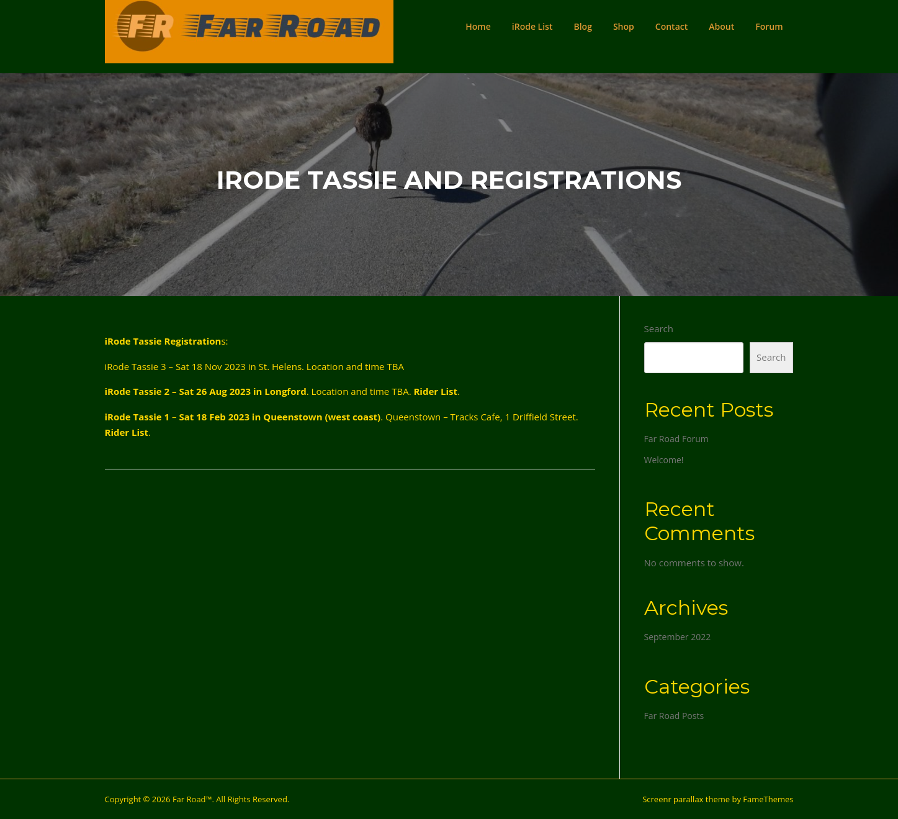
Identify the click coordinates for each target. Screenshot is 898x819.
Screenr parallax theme (686, 799)
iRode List (532, 26)
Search (659, 328)
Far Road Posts (674, 716)
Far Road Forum (676, 439)
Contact (671, 26)
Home (478, 26)
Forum (769, 26)
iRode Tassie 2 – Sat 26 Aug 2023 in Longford (206, 391)
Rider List (435, 391)
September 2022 (677, 637)
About (721, 26)
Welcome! (664, 460)
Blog (582, 26)
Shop (623, 26)
